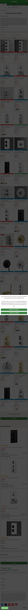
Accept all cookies (14, 313)
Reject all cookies (14, 309)
